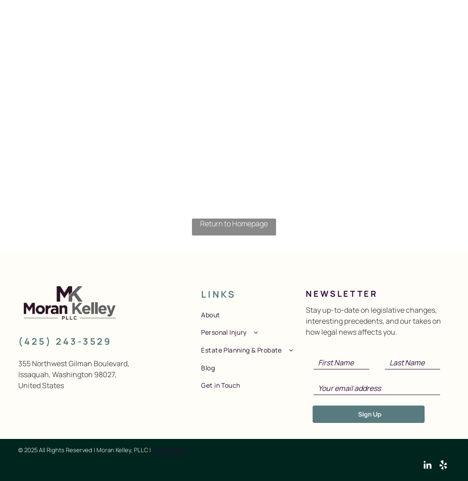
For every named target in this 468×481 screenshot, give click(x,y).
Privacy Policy (171, 450)
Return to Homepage (234, 224)
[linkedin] (428, 466)
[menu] (448, 22)
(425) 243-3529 (65, 341)
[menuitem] (252, 315)
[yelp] (443, 466)
